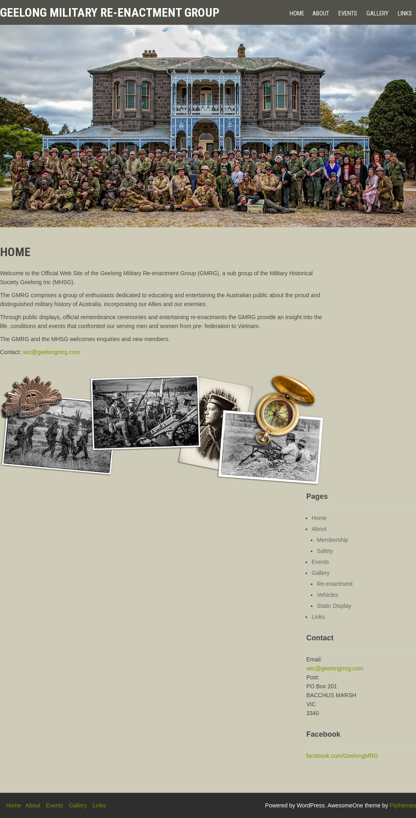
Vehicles (327, 595)
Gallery (377, 13)
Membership (332, 540)
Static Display (334, 606)
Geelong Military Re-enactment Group (109, 12)
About (320, 13)
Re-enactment (335, 584)
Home (297, 13)
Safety (325, 551)
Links (405, 13)
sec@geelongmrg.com (51, 352)
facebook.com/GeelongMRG (342, 756)
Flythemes (403, 805)
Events (347, 13)
